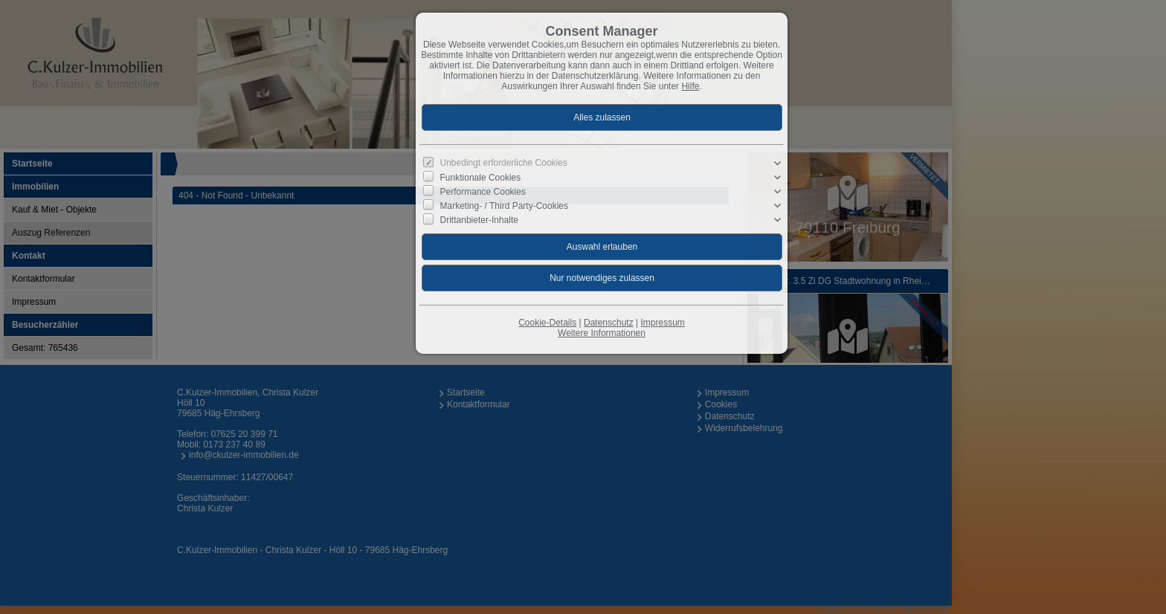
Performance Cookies (483, 192)
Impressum (662, 322)
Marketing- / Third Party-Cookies (504, 206)
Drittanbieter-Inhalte (479, 220)
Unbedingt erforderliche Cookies (503, 163)
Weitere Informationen (601, 333)
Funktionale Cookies (480, 177)
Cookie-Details (547, 322)
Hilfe (690, 86)
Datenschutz (609, 322)
